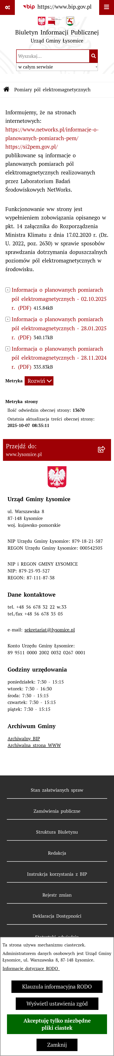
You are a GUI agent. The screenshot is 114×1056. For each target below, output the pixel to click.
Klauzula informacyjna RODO (57, 986)
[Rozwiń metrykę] (39, 381)
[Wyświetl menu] (106, 7)
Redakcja (57, 853)
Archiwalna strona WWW (34, 745)
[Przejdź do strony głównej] (57, 31)
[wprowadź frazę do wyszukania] (53, 56)
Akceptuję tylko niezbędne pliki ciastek (57, 1024)
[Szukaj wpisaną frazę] (94, 56)
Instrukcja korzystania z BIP (57, 874)
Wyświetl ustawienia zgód (57, 1003)
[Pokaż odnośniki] (7, 7)
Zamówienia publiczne (57, 811)
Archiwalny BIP (24, 739)
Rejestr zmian (57, 895)
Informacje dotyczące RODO (31, 968)
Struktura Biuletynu (57, 832)
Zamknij (57, 1044)
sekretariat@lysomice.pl (49, 630)
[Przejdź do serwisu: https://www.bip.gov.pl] (57, 7)
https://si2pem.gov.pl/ (31, 146)
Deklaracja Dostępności (57, 916)
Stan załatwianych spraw (57, 790)
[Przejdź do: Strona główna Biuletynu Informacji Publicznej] (6, 90)
